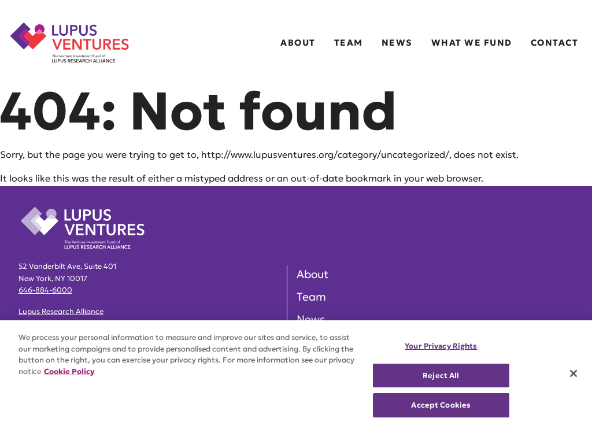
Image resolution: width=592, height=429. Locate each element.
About (298, 42)
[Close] (573, 373)
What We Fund (471, 42)
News (397, 42)
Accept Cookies (441, 405)
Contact (555, 42)
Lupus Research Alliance (60, 311)
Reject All (441, 375)
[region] (296, 374)
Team (348, 42)
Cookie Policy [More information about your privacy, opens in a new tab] (69, 371)
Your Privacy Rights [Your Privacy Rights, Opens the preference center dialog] (441, 346)
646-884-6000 (45, 290)
